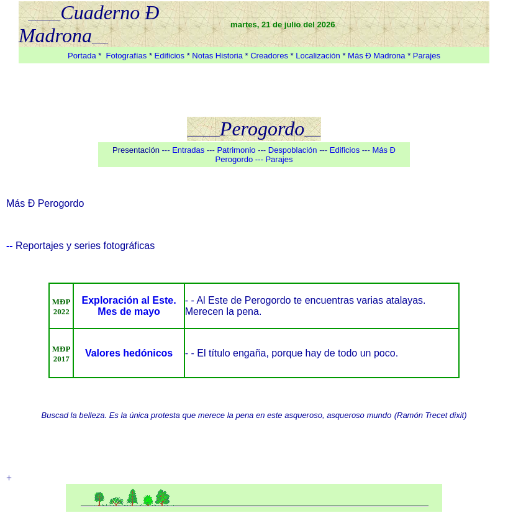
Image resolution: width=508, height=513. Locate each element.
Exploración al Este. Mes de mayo (129, 306)
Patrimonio (237, 150)
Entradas (188, 150)
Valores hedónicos (129, 353)
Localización (318, 55)
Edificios (171, 55)
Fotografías (126, 55)
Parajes (426, 55)
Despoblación (292, 150)
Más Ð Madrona (377, 55)
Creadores (269, 55)
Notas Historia (217, 55)
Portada (82, 55)
